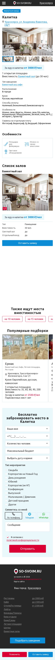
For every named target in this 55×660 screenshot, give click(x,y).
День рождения (17, 477)
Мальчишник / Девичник (21, 497)
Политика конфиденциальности (28, 579)
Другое (12, 504)
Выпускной (14, 493)
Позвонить (14, 654)
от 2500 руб (37, 605)
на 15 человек (35, 319)
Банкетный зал (12, 171)
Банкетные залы (12, 631)
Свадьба (13, 470)
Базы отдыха (10, 617)
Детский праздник (18, 500)
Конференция (15, 489)
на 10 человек (12, 319)
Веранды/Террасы (13, 613)
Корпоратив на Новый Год (23, 474)
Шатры (7, 628)
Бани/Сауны (9, 620)
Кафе (6, 602)
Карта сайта (19, 581)
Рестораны (9, 598)
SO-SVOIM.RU (24, 3)
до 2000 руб (38, 598)
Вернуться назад (11, 11)
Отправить (27, 548)
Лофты (7, 609)
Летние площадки (13, 624)
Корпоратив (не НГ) (19, 485)
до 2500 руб (38, 602)
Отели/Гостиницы (12, 605)
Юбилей (12, 481)
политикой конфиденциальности (23, 540)
